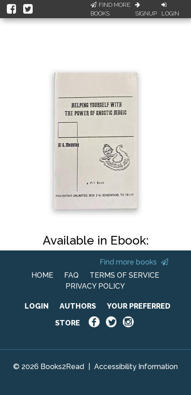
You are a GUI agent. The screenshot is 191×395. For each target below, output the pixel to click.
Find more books (134, 262)
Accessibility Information (136, 366)
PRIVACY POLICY (95, 286)
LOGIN (37, 306)
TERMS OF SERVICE (124, 275)
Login (170, 9)
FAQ (71, 275)
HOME (42, 275)
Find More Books (110, 9)
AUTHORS (78, 306)
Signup (146, 9)
